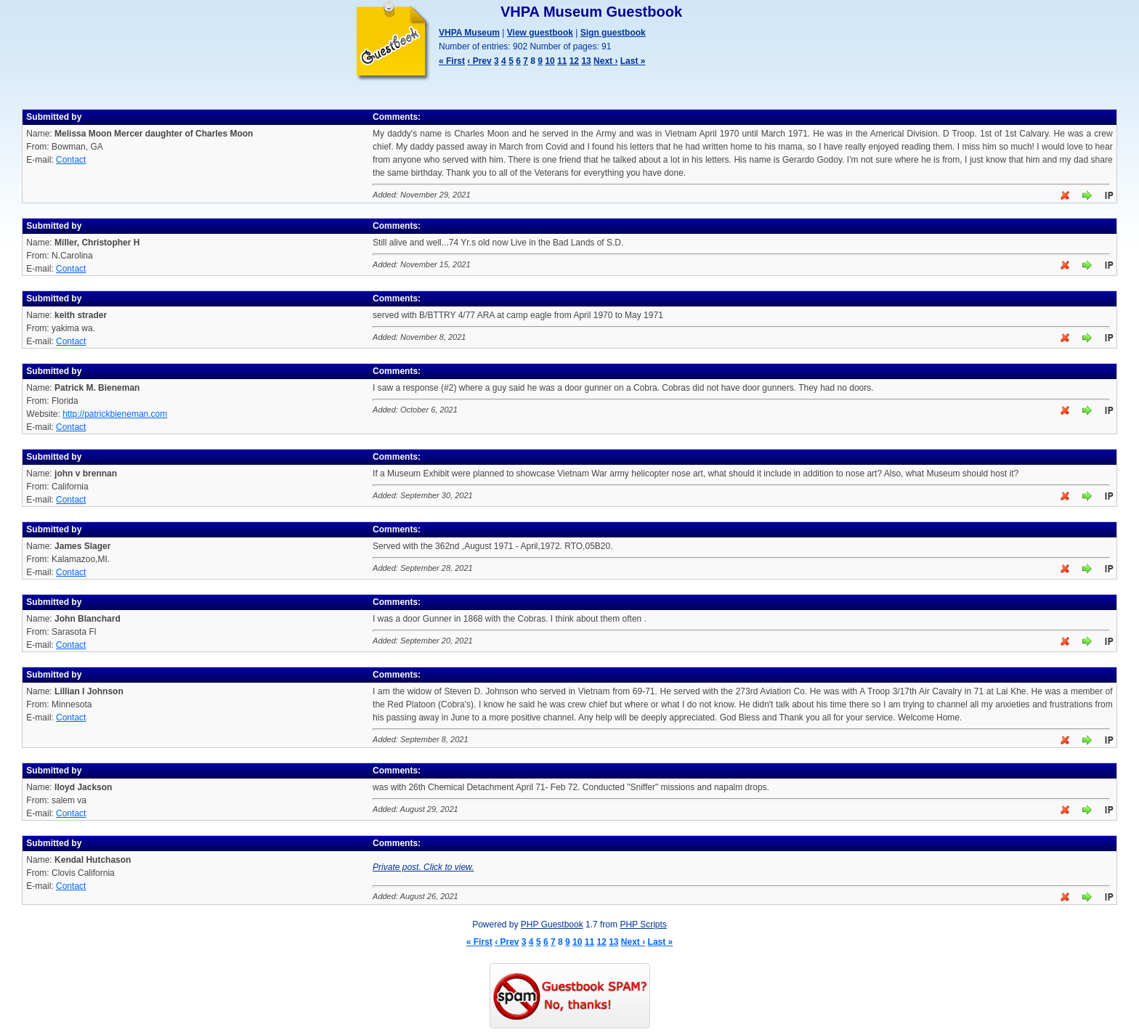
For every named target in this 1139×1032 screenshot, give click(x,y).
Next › (605, 61)
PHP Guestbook (552, 924)
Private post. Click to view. (423, 867)
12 (574, 61)
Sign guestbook (613, 33)
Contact (71, 160)
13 (586, 61)
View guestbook (540, 33)
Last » (633, 61)
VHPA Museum (469, 33)
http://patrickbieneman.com (114, 414)
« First (452, 61)
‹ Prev (479, 61)
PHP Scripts (643, 924)
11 (562, 61)
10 (549, 61)
